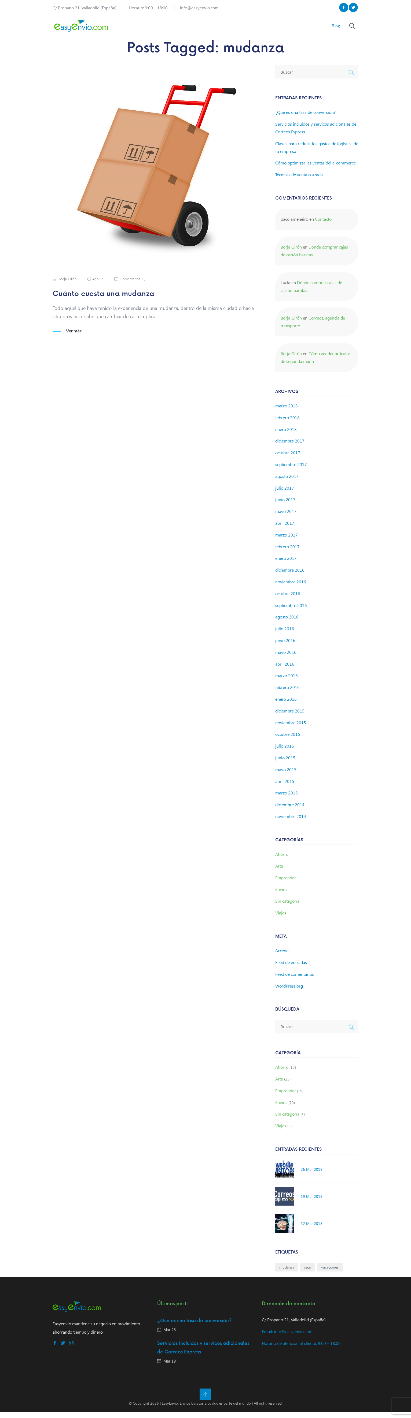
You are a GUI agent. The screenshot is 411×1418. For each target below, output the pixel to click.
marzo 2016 (286, 682)
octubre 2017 (287, 459)
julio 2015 (284, 752)
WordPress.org (289, 992)
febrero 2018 (287, 424)
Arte (279, 872)
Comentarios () (134, 285)
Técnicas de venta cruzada (299, 181)
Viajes (280, 919)
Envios (281, 895)
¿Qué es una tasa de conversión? (305, 118)
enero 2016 (286, 705)
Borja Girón (68, 285)
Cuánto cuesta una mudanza (110, 300)
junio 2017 (285, 506)
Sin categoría (287, 907)
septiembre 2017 (291, 471)
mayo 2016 (285, 658)
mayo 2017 (285, 517)
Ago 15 (99, 285)
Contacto (323, 225)
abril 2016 (284, 670)
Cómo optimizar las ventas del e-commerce (315, 169)
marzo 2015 (286, 799)
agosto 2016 (287, 623)
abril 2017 (284, 529)
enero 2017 (286, 564)
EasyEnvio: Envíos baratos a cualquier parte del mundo (206, 1409)
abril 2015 (284, 787)
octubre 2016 (287, 599)
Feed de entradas (291, 968)
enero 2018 (286, 435)
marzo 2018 (286, 412)
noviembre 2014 (290, 823)
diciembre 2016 (289, 576)
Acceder (282, 957)
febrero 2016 (287, 693)
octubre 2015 (287, 740)
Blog (333, 28)
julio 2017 (284, 494)
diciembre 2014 (289, 811)
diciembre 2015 (289, 717)
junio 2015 (285, 764)
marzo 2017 (286, 541)
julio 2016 (284, 635)
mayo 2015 (285, 775)
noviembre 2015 (290, 728)
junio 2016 (285, 647)
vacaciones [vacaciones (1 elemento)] (330, 1273)
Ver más (74, 337)
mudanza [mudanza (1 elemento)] (286, 1273)
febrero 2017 (287, 553)
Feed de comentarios (294, 980)
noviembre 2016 (290, 588)
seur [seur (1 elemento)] (307, 1273)
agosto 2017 (287, 482)
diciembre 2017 (289, 447)
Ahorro (281, 860)
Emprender (285, 884)
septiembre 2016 (291, 611)
